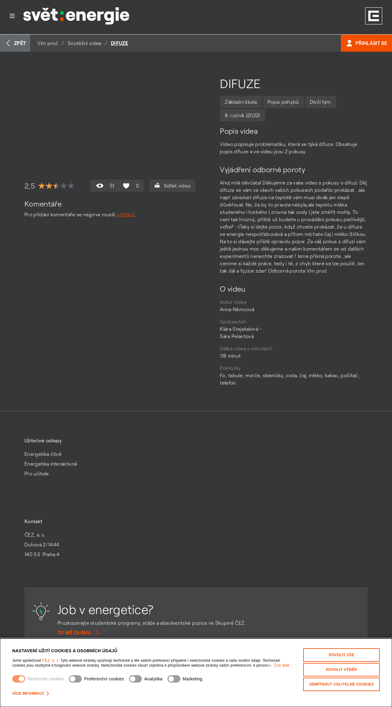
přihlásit (126, 214)
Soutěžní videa (84, 43)
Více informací (30, 693)
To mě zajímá (79, 632)
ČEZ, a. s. (51, 660)
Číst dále (281, 665)
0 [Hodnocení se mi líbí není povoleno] (130, 185)
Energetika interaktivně (50, 464)
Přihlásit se (366, 43)
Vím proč (47, 43)
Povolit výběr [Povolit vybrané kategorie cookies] (341, 670)
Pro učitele (36, 474)
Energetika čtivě (43, 454)
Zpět (15, 43)
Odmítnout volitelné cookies (341, 684)
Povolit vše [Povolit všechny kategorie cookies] (341, 655)
